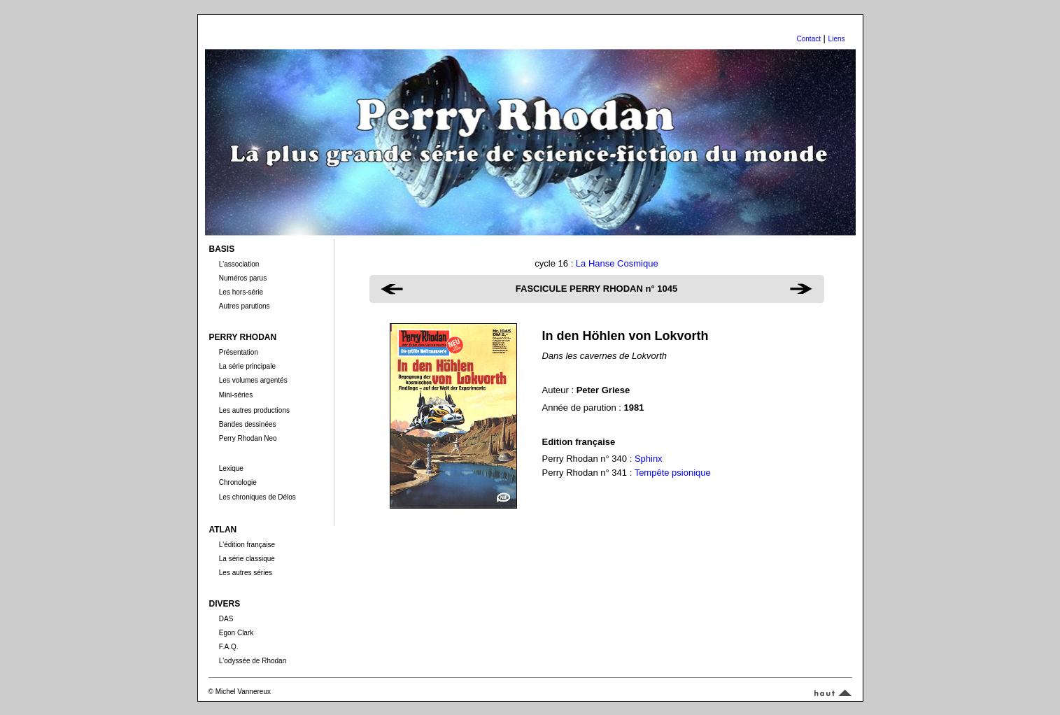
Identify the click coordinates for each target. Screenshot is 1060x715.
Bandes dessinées (247, 424)
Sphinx (649, 458)
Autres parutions (244, 306)
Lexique (231, 468)
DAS (226, 619)
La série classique (247, 558)
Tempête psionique (673, 472)
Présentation (238, 352)
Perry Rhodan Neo (248, 438)
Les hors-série (241, 292)
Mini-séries (236, 395)
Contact (809, 39)
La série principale (247, 366)
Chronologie (238, 482)
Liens (836, 39)
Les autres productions (254, 410)
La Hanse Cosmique (617, 263)
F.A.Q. (229, 647)
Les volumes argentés (253, 380)
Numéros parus (243, 278)
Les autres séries (245, 572)
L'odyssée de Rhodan (252, 661)
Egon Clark (236, 633)
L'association (239, 264)
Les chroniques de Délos (257, 497)
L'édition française (247, 544)
